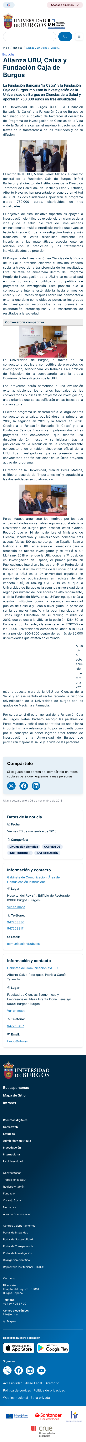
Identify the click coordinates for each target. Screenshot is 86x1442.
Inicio (6, 47)
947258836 (15, 922)
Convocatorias (12, 1172)
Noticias (17, 47)
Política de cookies (17, 1390)
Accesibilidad (13, 1383)
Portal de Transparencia (18, 1246)
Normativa (9, 1207)
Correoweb (10, 1126)
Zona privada (40, 1398)
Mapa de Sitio (14, 1095)
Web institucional (15, 1398)
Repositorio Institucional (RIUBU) (23, 1266)
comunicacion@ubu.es (23, 944)
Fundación (9, 1193)
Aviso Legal (33, 1383)
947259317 (15, 928)
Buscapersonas (16, 1088)
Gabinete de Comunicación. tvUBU (32, 968)
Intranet (9, 1103)
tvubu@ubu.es (17, 1041)
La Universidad (13, 1161)
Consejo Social (12, 1200)
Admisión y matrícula (17, 1140)
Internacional (12, 1154)
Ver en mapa (16, 907)
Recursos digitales (15, 1120)
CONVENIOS (52, 846)
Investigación (12, 1147)
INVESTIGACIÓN (47, 853)
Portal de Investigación (17, 1253)
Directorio (52, 1383)
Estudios (9, 1133)
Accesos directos (62, 5)
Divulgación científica (23, 846)
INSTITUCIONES (19, 853)
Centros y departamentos (19, 1225)
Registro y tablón (13, 1186)
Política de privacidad (49, 1390)
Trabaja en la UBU (14, 1179)
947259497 (15, 1026)
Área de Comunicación (17, 1214)
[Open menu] (79, 36)
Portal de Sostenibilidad (18, 1239)
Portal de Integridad (15, 1232)
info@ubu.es (11, 1314)
